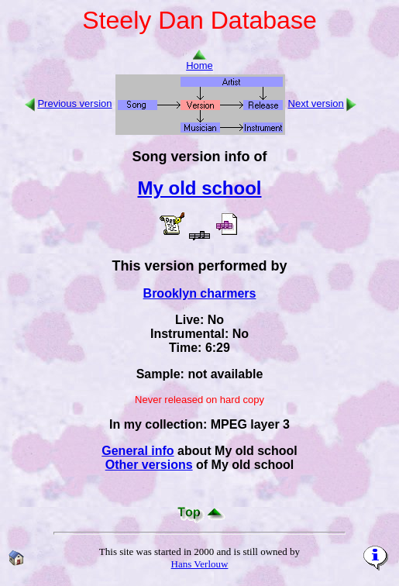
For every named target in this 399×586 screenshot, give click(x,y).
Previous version (74, 103)
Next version (316, 103)
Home (199, 60)
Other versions (149, 464)
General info (137, 450)
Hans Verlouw (200, 564)
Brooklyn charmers (199, 293)
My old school (199, 188)
